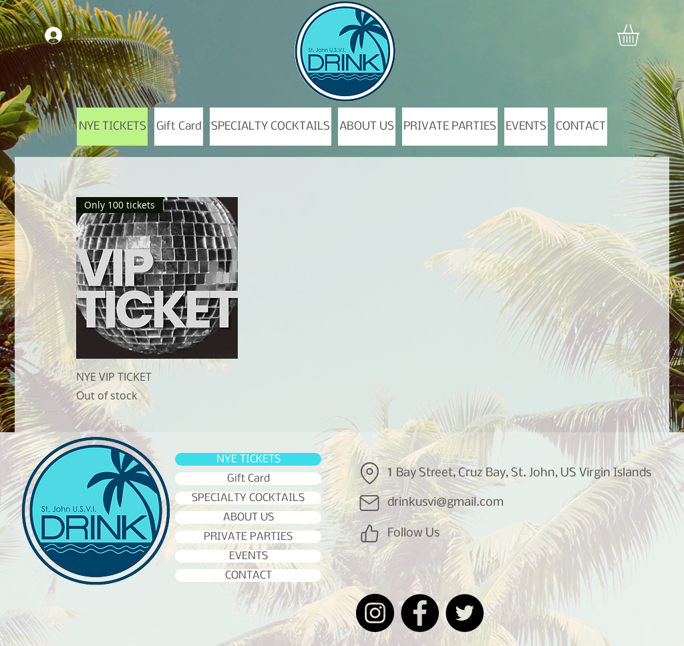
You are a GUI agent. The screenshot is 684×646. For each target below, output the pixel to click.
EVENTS (248, 556)
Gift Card (248, 478)
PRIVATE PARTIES (248, 536)
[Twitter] (465, 613)
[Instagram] (375, 613)
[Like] (369, 533)
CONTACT (248, 575)
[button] (641, 35)
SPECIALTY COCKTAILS (248, 498)
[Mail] (369, 503)
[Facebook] (420, 613)
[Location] (369, 473)
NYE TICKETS (248, 459)
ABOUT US (248, 517)
